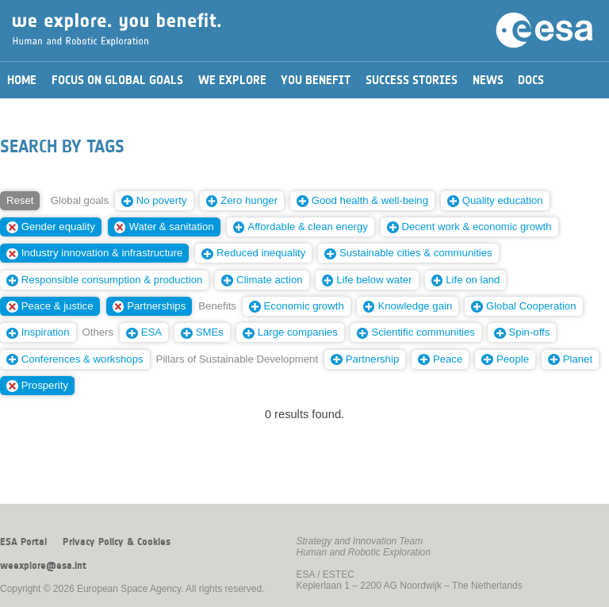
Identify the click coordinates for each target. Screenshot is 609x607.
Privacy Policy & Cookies (116, 542)
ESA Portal (23, 542)
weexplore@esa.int (43, 565)
